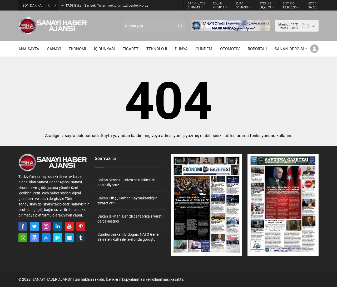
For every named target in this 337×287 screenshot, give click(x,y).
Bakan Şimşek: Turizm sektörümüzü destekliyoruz (106, 5)
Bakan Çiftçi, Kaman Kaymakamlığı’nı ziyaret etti (127, 200)
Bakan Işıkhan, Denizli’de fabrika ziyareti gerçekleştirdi (129, 219)
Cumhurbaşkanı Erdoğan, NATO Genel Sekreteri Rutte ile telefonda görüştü (128, 237)
